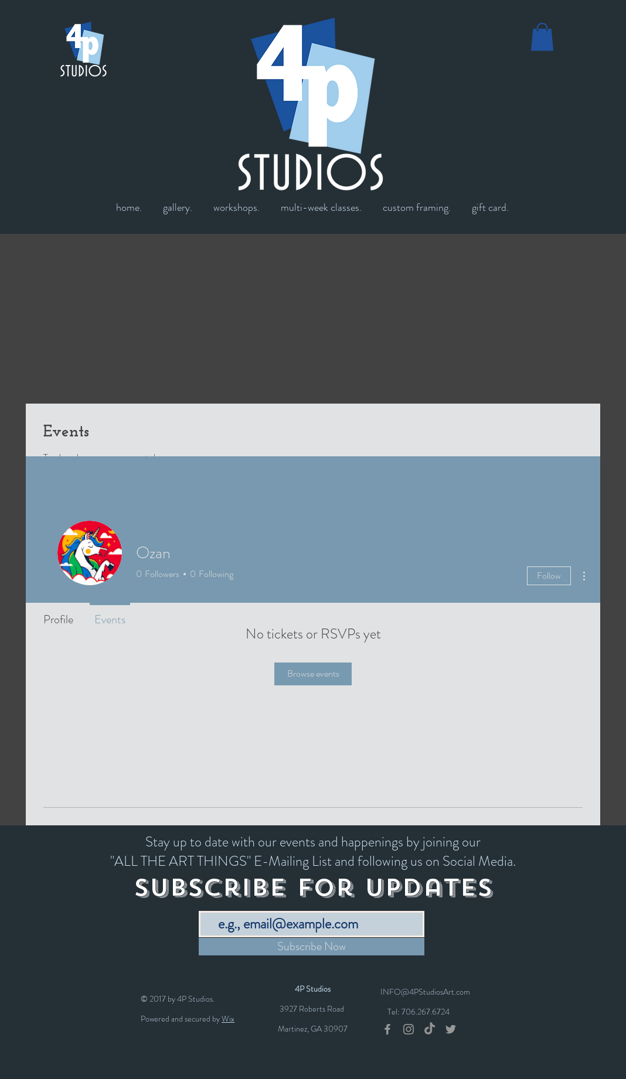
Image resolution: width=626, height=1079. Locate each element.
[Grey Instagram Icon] (409, 1029)
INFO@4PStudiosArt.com (425, 992)
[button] (542, 37)
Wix (228, 1019)
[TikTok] (430, 1029)
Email (208, 902)
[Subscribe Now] (311, 946)
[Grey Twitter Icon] (451, 1029)
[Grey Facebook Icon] (387, 1029)
